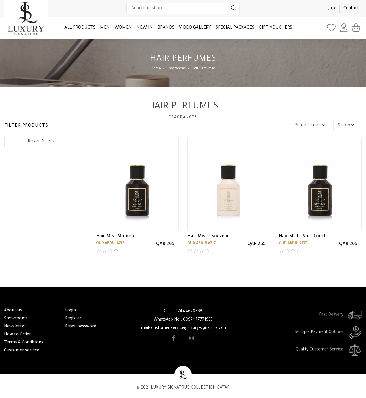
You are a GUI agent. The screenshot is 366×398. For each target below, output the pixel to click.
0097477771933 (197, 320)
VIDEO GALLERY (195, 27)
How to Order (17, 335)
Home (156, 69)
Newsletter (15, 327)
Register (73, 319)
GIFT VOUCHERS (275, 27)
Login (70, 311)
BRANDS (166, 27)
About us (13, 311)
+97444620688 (187, 311)
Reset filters (41, 141)
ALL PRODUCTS (79, 27)
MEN (105, 27)
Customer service (21, 351)
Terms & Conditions (23, 343)
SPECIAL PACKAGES (235, 27)
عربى (332, 8)
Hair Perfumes (204, 69)
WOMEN (123, 27)
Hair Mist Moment (116, 236)
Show (346, 125)
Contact (351, 8)
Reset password (80, 327)
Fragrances (176, 69)
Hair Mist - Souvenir (208, 236)
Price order (309, 125)
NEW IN (145, 27)
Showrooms (16, 319)
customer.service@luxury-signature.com (189, 328)
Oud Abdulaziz (110, 244)
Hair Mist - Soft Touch (303, 236)
